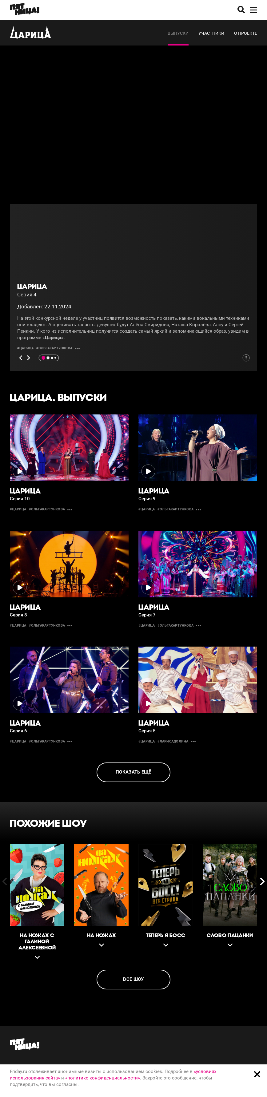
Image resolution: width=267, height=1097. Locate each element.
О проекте (245, 33)
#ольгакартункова (54, 348)
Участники (211, 33)
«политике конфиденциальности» (102, 1078)
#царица (25, 348)
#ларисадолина (173, 741)
